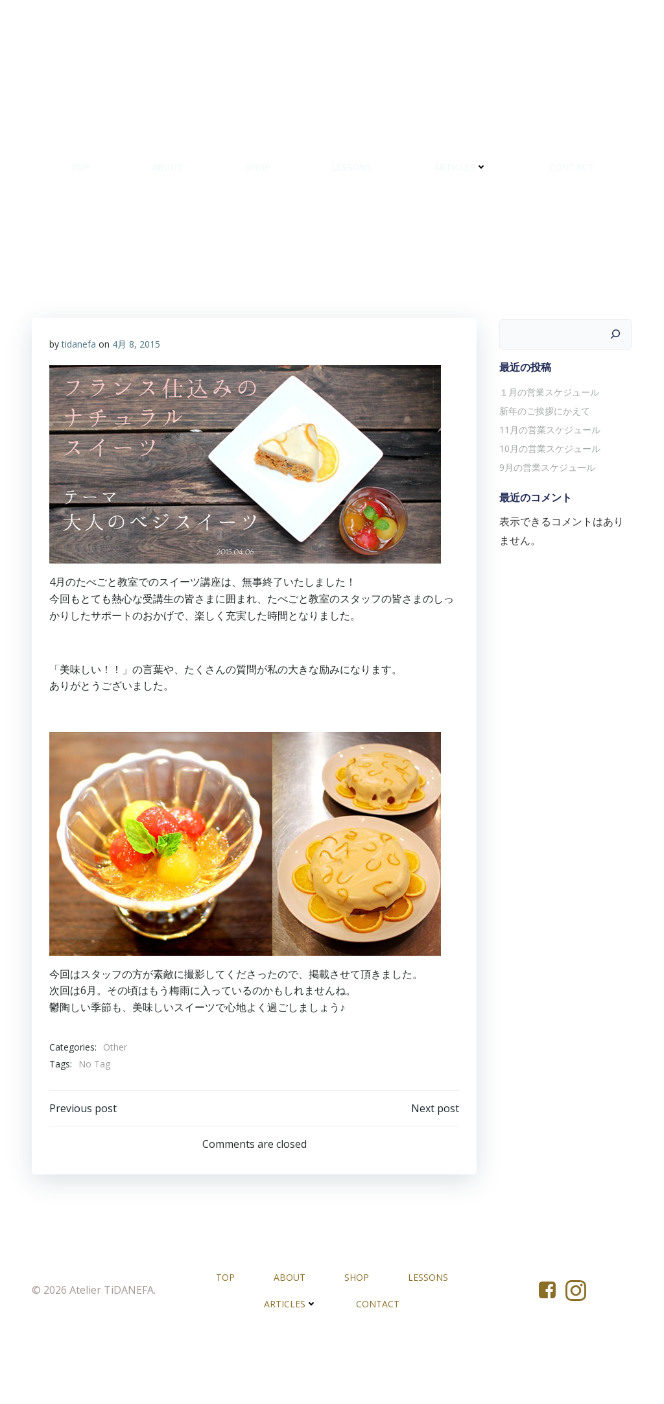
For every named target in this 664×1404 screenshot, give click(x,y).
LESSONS (405, 171)
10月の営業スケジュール (548, 500)
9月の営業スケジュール (545, 519)
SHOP (311, 171)
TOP (133, 171)
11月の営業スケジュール (548, 481)
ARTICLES (513, 171)
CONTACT (332, 214)
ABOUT (221, 171)
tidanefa (79, 398)
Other (116, 1102)
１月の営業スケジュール (547, 444)
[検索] (617, 386)
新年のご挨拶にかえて (542, 463)
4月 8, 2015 (137, 398)
